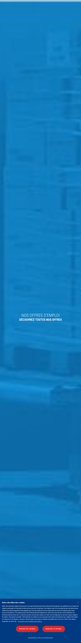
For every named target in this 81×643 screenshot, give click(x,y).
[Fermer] (78, 603)
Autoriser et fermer (54, 629)
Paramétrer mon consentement (40, 638)
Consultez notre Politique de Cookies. (30, 621)
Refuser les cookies (27, 629)
